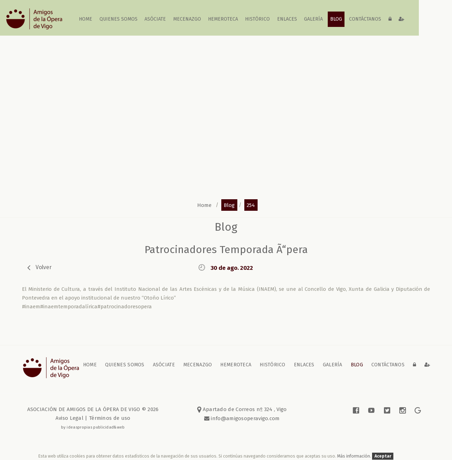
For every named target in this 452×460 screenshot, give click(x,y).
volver (44, 267)
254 (251, 205)
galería (313, 19)
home (85, 19)
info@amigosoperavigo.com (244, 418)
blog (336, 19)
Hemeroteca (223, 19)
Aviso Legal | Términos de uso (93, 418)
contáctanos (365, 19)
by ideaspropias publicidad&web (93, 427)
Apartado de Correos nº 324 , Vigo (242, 409)
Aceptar (383, 456)
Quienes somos (118, 19)
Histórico (257, 19)
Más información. (354, 456)
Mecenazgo (187, 19)
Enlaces (287, 19)
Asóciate (155, 19)
